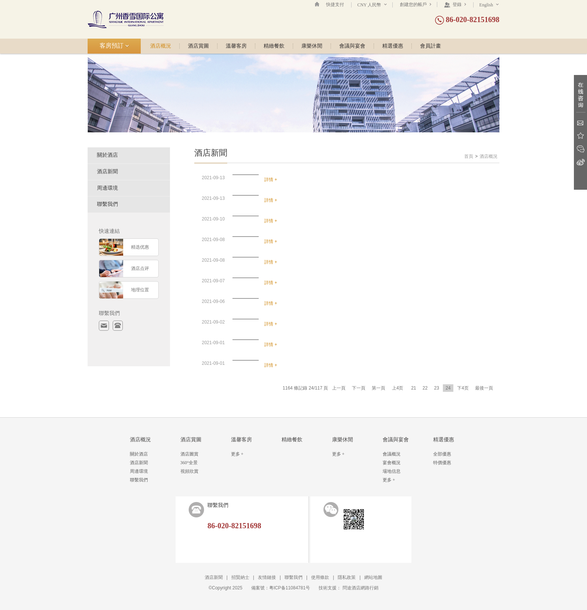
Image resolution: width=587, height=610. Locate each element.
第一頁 (378, 388)
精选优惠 (140, 247)
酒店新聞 (107, 171)
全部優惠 (442, 454)
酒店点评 (140, 268)
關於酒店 (107, 155)
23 (436, 388)
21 (413, 388)
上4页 (398, 388)
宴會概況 (392, 462)
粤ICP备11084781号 (289, 588)
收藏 (580, 135)
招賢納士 (240, 577)
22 (425, 388)
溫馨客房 (236, 46)
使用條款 (320, 577)
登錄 (455, 4)
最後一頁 (484, 388)
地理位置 (140, 289)
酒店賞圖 (198, 46)
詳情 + (270, 179)
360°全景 (189, 462)
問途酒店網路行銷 (360, 588)
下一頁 (358, 388)
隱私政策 (347, 577)
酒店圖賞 (189, 454)
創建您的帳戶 (415, 4)
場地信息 (392, 471)
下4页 (463, 388)
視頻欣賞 (189, 471)
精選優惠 (392, 46)
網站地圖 (373, 577)
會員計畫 (430, 46)
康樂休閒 (311, 46)
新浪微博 (580, 162)
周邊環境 (107, 188)
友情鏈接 (267, 577)
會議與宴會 (352, 46)
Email (580, 122)
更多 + (237, 454)
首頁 (468, 156)
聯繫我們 (107, 204)
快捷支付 (335, 4)
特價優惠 (442, 462)
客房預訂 (114, 45)
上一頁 (339, 388)
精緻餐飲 (274, 46)
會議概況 (392, 454)
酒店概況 (160, 46)
